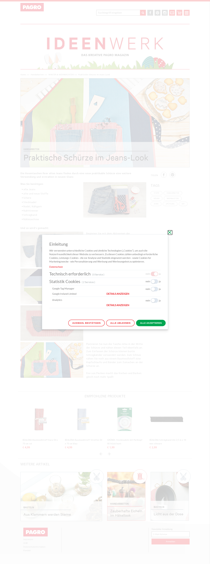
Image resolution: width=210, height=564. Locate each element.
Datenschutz (56, 266)
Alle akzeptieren (151, 323)
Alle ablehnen (120, 323)
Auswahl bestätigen (86, 323)
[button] (133, 294)
